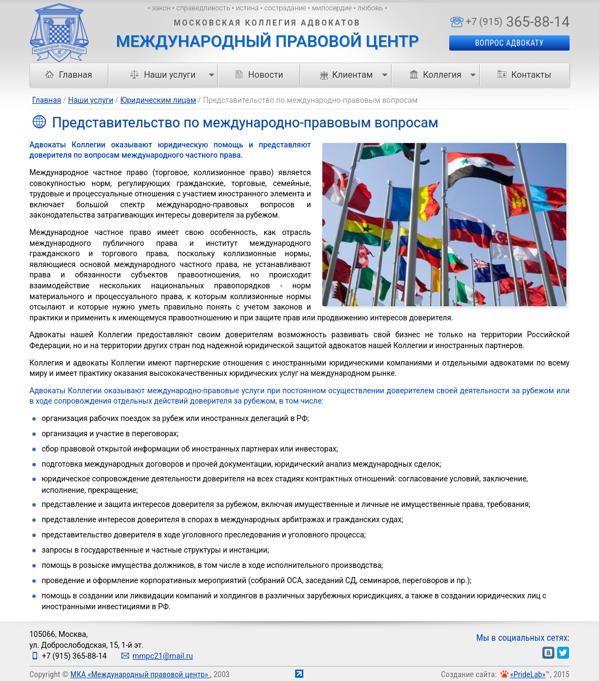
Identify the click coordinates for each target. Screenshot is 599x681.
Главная (68, 75)
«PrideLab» (528, 674)
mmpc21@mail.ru (162, 656)
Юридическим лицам (158, 100)
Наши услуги (90, 100)
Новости (259, 75)
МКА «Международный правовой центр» (140, 674)
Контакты (524, 75)
